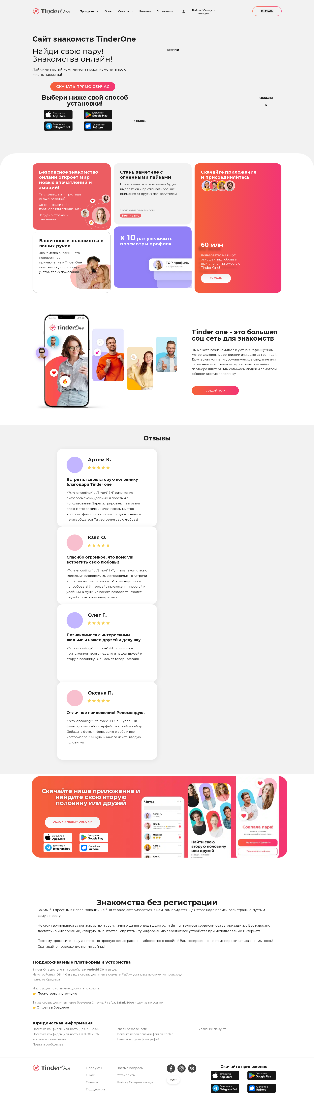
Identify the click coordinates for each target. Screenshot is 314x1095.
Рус (173, 1079)
